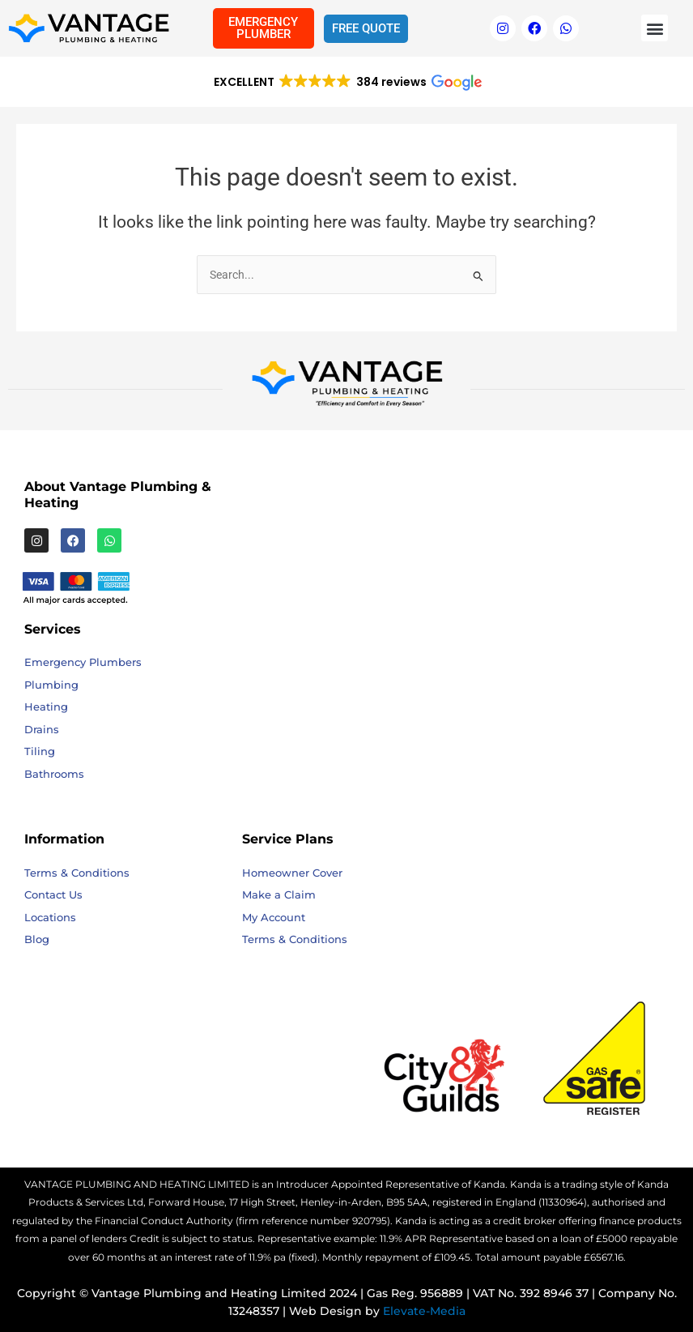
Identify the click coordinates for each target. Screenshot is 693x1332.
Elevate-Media (424, 1311)
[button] (654, 28)
